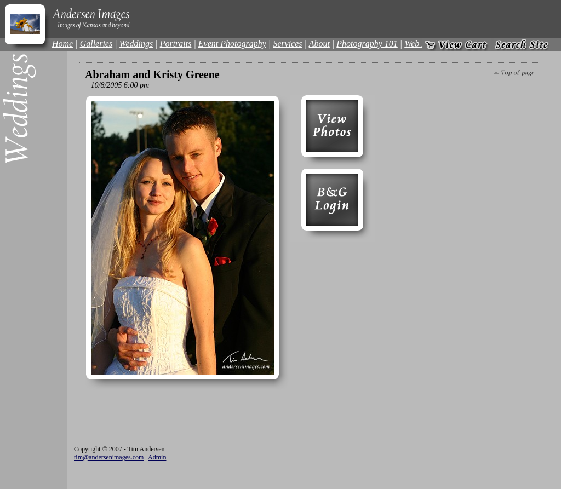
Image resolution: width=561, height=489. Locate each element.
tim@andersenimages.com (109, 457)
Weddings (136, 43)
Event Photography (232, 43)
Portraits (176, 43)
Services (287, 43)
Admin (157, 457)
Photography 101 (367, 43)
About (319, 43)
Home (62, 43)
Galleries (96, 43)
